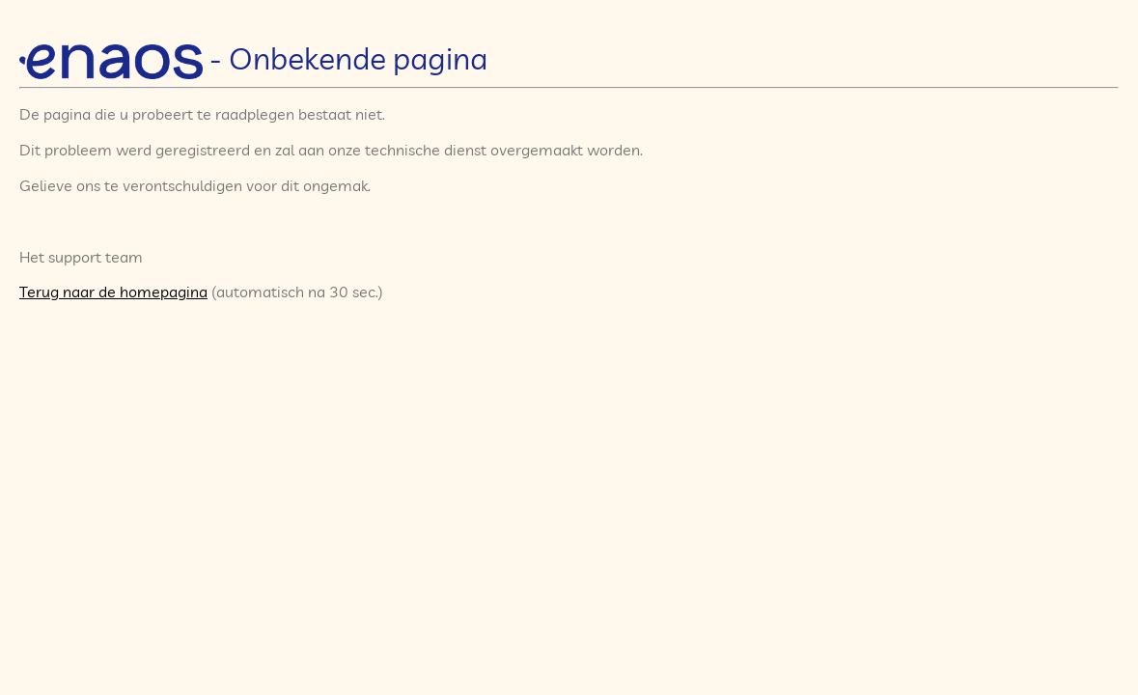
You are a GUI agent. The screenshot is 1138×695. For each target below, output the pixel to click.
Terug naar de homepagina (113, 291)
